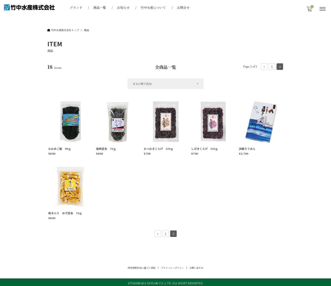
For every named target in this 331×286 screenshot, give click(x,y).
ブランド (76, 7)
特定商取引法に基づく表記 (142, 266)
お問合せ (183, 7)
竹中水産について (153, 7)
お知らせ (123, 7)
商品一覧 (100, 7)
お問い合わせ (196, 266)
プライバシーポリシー (172, 266)
